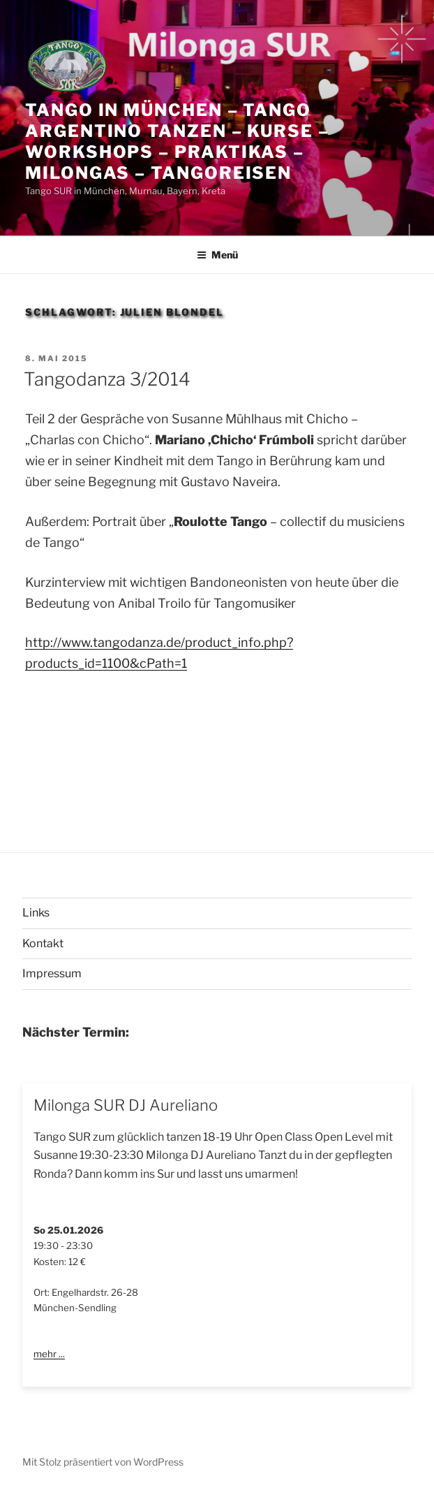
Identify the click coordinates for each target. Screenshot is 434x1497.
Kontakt (42, 943)
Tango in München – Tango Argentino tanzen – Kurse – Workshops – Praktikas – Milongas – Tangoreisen (177, 141)
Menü (217, 255)
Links (36, 912)
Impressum (52, 973)
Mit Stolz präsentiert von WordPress (103, 1462)
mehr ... (49, 1353)
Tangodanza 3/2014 (107, 379)
